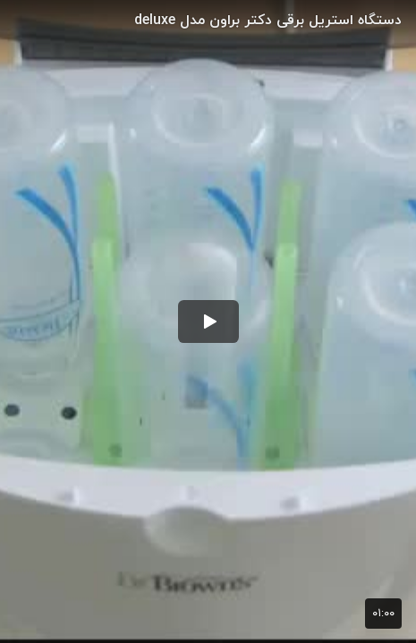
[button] (208, 321)
